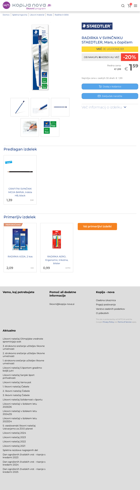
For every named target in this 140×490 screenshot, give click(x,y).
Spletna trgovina (19, 15)
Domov (6, 15)
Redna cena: (114, 65)
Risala (49, 15)
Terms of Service (125, 322)
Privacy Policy (108, 322)
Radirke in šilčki (62, 15)
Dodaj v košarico (110, 86)
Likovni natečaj (11, 445)
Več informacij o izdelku (104, 107)
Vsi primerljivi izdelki (97, 226)
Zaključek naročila (110, 96)
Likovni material (37, 15)
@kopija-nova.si (65, 304)
